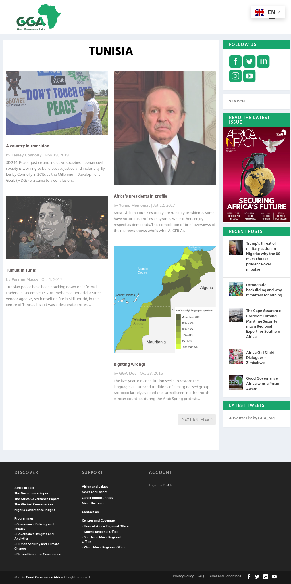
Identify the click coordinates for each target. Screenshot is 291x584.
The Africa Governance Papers (36, 498)
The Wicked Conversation (33, 504)
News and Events (94, 492)
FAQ (201, 576)
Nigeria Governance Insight (34, 509)
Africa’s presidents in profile (140, 195)
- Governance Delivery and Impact (34, 526)
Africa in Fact (24, 487)
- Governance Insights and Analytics (34, 536)
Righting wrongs (130, 364)
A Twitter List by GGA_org (252, 418)
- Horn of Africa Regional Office (105, 526)
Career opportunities (97, 497)
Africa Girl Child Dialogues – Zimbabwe (260, 357)
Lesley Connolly (26, 154)
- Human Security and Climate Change (36, 546)
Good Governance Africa (44, 577)
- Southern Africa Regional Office (101, 539)
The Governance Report (32, 493)
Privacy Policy (183, 576)
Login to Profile (160, 485)
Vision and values (95, 486)
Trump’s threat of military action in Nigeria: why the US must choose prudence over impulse (263, 256)
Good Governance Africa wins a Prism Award (262, 383)
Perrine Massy (24, 279)
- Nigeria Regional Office (100, 531)
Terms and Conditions (224, 576)
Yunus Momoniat (134, 205)
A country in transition (27, 145)
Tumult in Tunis (21, 270)
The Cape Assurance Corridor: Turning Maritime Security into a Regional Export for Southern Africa (263, 323)
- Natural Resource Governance (37, 554)
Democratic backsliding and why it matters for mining (264, 289)
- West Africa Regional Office (103, 547)
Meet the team (93, 503)
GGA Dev (127, 373)
